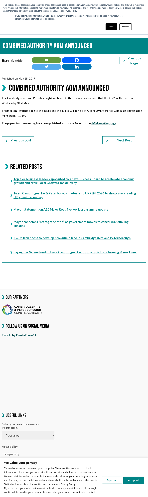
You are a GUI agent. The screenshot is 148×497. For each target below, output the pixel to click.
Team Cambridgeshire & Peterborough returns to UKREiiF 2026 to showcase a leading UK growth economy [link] (73, 195)
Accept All (133, 480)
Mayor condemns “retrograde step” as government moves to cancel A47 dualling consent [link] (69, 223)
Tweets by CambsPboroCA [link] (19, 335)
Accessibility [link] (10, 446)
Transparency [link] (10, 454)
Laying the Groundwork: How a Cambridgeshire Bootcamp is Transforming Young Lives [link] (73, 252)
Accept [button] (111, 27)
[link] (46, 60)
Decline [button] (125, 27)
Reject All (112, 480)
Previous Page (132, 60)
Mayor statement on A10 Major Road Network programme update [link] (59, 209)
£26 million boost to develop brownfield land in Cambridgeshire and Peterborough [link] (70, 238)
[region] (74, 477)
